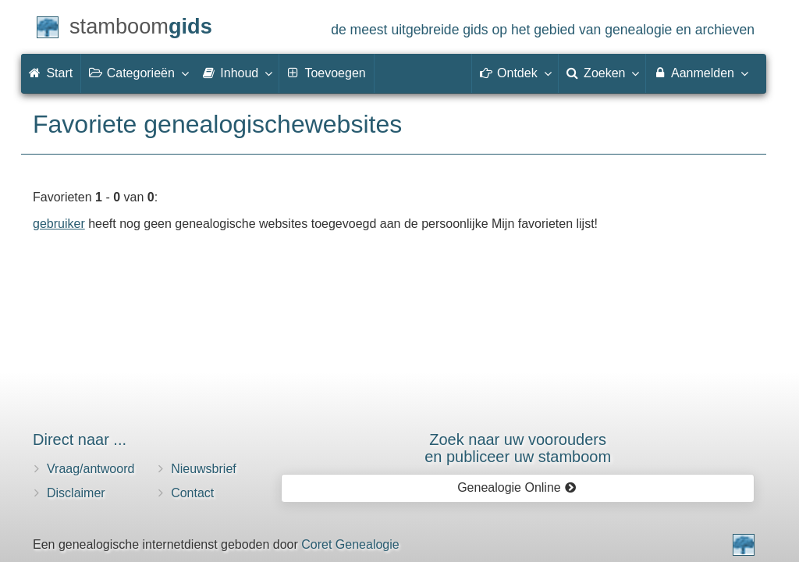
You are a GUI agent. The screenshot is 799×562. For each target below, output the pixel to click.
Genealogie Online (516, 487)
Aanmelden (700, 72)
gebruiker (59, 223)
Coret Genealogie (350, 544)
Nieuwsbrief (203, 468)
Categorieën (138, 72)
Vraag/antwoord (90, 468)
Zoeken (602, 72)
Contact (192, 493)
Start (51, 73)
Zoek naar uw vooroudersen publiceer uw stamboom (517, 448)
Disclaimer (76, 493)
